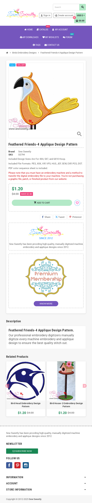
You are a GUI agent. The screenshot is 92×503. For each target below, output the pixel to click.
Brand (11, 151)
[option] (25, 389)
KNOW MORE (46, 303)
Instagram (26, 465)
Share (46, 217)
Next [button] (85, 386)
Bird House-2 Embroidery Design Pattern (66, 405)
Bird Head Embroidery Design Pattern (26, 405)
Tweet (60, 217)
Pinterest (75, 217)
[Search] (69, 7)
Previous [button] (7, 386)
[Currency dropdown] (81, 15)
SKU (10, 154)
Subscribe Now (22, 451)
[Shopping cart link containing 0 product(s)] (80, 20)
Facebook (9, 465)
